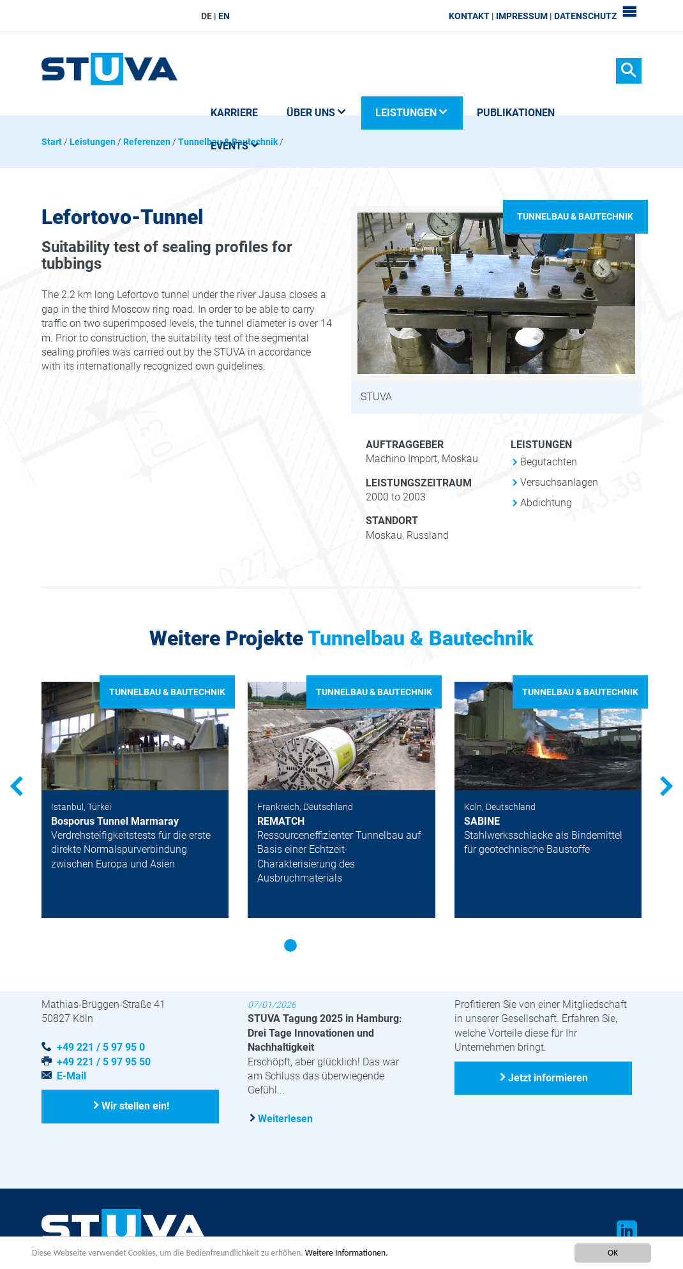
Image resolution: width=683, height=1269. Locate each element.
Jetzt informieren (548, 1078)
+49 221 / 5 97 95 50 (104, 1062)
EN (224, 16)
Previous (19, 786)
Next (664, 786)
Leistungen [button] (411, 113)
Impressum (522, 16)
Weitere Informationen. (346, 1252)
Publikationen (516, 113)
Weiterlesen (285, 1119)
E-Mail (71, 1076)
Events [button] (235, 146)
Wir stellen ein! (135, 1106)
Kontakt (469, 16)
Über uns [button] (317, 113)
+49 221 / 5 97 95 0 (101, 1047)
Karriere (234, 113)
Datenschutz (585, 16)
